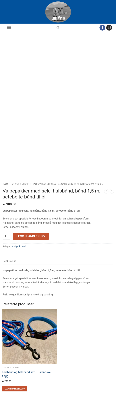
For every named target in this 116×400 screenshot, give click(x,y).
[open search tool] (58, 27)
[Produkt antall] (6, 216)
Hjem (5, 164)
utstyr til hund (20, 164)
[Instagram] (109, 28)
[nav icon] (9, 27)
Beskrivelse (9, 241)
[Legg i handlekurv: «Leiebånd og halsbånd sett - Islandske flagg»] (14, 369)
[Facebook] (102, 28)
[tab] (9, 241)
